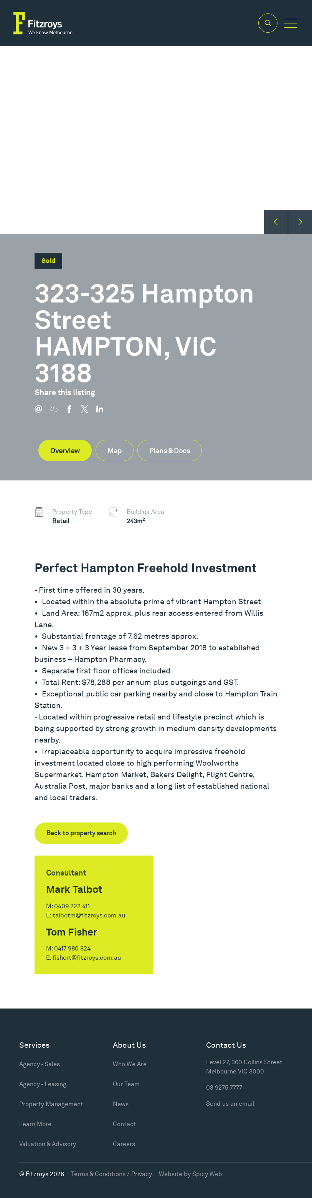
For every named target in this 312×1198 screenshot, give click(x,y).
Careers (124, 1144)
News (121, 1104)
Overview (65, 451)
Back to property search (81, 833)
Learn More (35, 1124)
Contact (124, 1124)
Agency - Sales (39, 1064)
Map (114, 451)
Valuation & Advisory (47, 1144)
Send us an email (230, 1103)
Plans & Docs (169, 451)
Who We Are (130, 1064)
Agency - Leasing (42, 1084)
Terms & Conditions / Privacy (111, 1174)
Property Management (51, 1104)
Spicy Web (207, 1174)
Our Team (126, 1084)
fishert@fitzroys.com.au (87, 957)
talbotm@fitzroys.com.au (89, 915)
